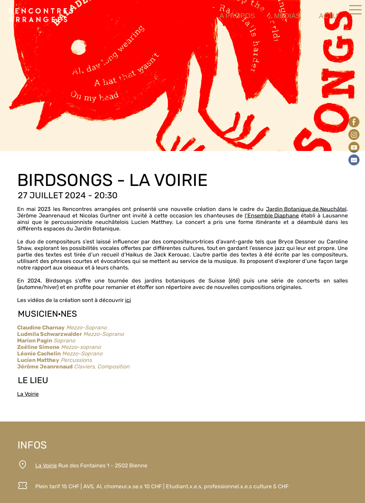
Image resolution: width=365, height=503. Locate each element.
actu (328, 16)
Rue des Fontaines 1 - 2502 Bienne (91, 465)
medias (287, 16)
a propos (237, 16)
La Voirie (28, 394)
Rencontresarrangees (42, 15)
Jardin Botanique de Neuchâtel (306, 209)
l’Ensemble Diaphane (272, 215)
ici (128, 300)
